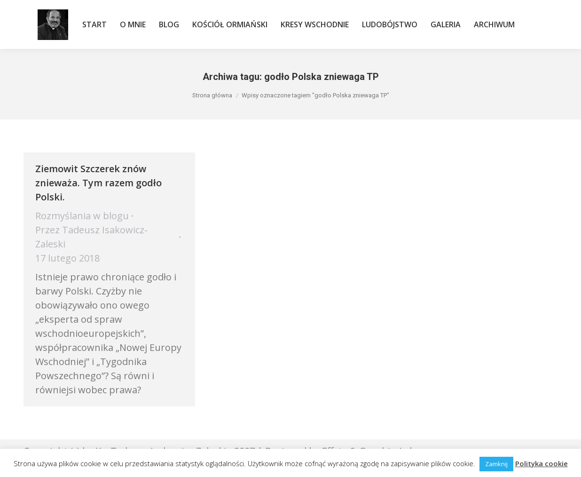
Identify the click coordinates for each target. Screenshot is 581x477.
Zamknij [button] (496, 464)
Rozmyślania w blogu (82, 215)
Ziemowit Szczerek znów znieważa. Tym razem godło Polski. (98, 182)
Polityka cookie (541, 463)
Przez (91, 236)
